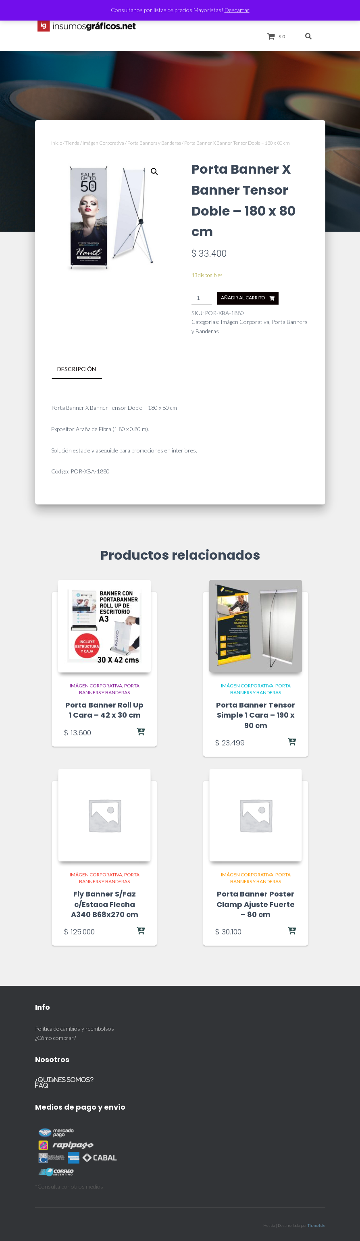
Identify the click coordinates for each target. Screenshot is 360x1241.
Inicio (56, 143)
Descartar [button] (237, 9)
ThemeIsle (316, 1224)
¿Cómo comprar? (55, 1036)
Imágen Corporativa (103, 143)
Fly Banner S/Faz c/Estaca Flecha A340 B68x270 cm (104, 903)
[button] (154, 171)
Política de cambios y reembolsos (74, 1027)
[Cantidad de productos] (201, 298)
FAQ (41, 1084)
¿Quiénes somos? (64, 1079)
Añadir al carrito (243, 298)
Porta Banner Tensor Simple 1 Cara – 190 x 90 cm (255, 714)
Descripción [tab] (76, 368)
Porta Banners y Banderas (154, 143)
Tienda (72, 143)
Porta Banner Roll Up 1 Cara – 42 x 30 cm (104, 709)
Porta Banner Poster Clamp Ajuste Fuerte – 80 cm (255, 903)
